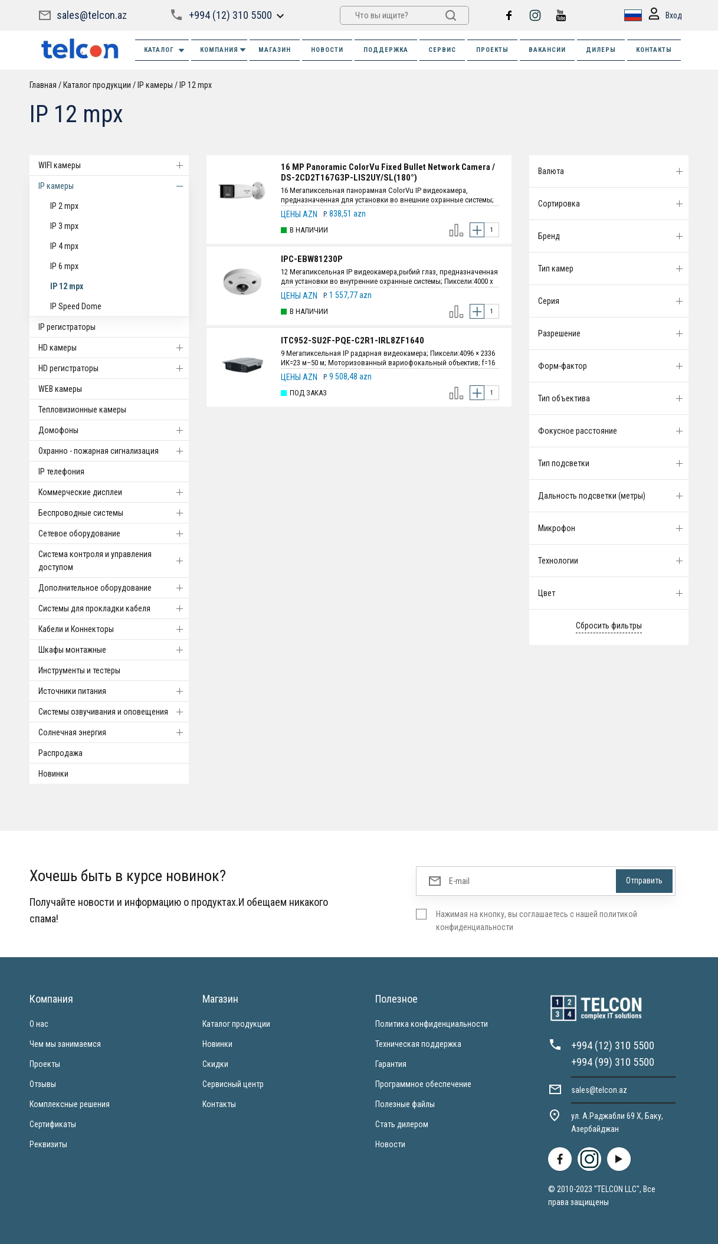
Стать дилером (401, 1124)
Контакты (219, 1104)
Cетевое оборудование (113, 533)
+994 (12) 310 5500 (230, 15)
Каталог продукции (97, 85)
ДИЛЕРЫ (601, 50)
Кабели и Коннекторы (113, 629)
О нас (38, 1024)
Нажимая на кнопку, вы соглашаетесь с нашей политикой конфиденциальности (536, 920)
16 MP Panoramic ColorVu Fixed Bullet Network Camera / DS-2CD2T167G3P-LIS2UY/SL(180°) (388, 172)
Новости (390, 1144)
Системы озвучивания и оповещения (113, 712)
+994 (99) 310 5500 (612, 1062)
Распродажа (60, 753)
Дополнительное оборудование (113, 588)
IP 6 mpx (64, 266)
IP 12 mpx (195, 85)
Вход (664, 15)
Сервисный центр (233, 1084)
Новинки (53, 773)
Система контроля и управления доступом (113, 560)
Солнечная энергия (113, 732)
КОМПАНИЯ (223, 49)
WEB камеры (60, 389)
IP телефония (61, 471)
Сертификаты (52, 1124)
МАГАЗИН (274, 50)
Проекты (44, 1064)
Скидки (215, 1064)
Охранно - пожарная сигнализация (113, 451)
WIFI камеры (113, 165)
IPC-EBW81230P (312, 259)
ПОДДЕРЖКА (385, 50)
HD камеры (113, 348)
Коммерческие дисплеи (113, 492)
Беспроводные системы (113, 513)
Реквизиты (48, 1144)
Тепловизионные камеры (82, 409)
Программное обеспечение (423, 1084)
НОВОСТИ (327, 50)
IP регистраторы (67, 327)
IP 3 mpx (64, 226)
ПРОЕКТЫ (492, 50)
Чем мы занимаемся (65, 1044)
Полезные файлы (405, 1104)
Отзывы (42, 1084)
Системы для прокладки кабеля (113, 608)
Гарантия (390, 1064)
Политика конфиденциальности (431, 1024)
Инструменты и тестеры (79, 670)
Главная (43, 85)
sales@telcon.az (92, 15)
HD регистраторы (113, 368)
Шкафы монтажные (113, 650)
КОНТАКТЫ (654, 50)
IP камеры (155, 85)
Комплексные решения (69, 1104)
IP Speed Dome (75, 306)
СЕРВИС (442, 50)
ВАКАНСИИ (547, 50)
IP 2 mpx (64, 206)
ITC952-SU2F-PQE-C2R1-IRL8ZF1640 (352, 340)
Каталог (165, 50)
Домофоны (113, 430)
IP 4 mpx (64, 246)
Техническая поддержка (418, 1044)
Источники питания (113, 691)
